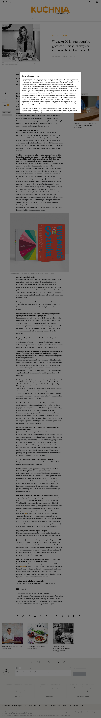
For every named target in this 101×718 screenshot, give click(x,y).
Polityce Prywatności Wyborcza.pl (63, 103)
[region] (50, 92)
